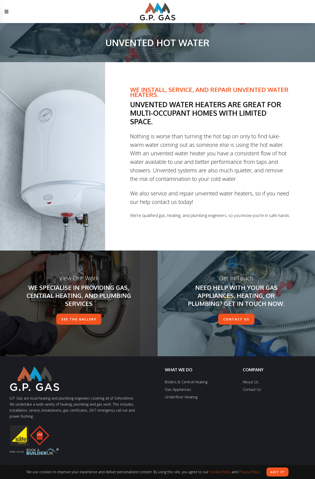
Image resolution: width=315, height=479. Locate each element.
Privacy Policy (249, 471)
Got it (277, 472)
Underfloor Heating (181, 396)
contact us (236, 319)
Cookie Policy (220, 471)
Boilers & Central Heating (186, 381)
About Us (250, 381)
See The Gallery (78, 319)
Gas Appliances (178, 389)
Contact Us (252, 389)
